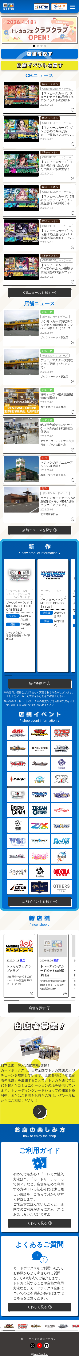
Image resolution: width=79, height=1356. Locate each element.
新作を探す (39, 683)
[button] (34, 46)
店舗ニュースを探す (39, 530)
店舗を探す (39, 1008)
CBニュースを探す (39, 292)
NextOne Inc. (40, 1354)
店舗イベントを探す (39, 901)
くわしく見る (39, 1223)
